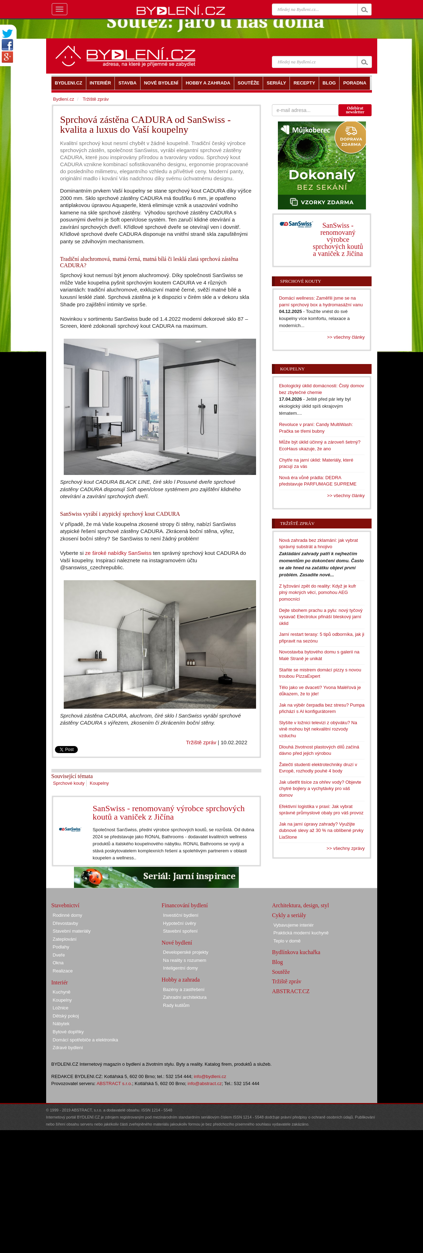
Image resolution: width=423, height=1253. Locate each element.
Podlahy (61, 947)
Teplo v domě (286, 941)
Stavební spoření (180, 931)
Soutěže (281, 972)
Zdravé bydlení (68, 1047)
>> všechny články (346, 337)
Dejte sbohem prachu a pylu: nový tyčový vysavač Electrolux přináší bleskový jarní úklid (320, 617)
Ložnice (61, 1007)
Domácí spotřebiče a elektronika (85, 1039)
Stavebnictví (65, 905)
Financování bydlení (185, 905)
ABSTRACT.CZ (291, 991)
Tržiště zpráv (201, 742)
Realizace (63, 970)
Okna (58, 962)
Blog (277, 962)
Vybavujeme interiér (293, 925)
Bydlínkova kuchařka (296, 952)
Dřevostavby (65, 923)
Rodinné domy (67, 915)
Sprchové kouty (69, 783)
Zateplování (65, 939)
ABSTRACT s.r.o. (114, 1083)
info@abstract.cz (205, 1083)
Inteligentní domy (180, 968)
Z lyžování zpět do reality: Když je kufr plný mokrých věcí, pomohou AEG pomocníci (317, 592)
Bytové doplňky (68, 1031)
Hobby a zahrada (181, 980)
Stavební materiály (72, 931)
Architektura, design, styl (300, 905)
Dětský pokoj (66, 1016)
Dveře (59, 955)
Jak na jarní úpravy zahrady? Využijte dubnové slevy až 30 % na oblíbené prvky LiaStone (321, 830)
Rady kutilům (176, 1005)
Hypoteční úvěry (179, 923)
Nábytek (61, 1023)
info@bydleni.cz (210, 1076)
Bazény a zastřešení (184, 989)
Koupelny (99, 783)
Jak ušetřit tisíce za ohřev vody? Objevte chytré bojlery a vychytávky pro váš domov (320, 788)
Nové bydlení (177, 943)
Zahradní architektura (185, 997)
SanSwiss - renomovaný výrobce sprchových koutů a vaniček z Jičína (169, 812)
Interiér (59, 982)
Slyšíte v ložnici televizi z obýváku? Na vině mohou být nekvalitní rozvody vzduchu (318, 729)
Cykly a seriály (289, 915)
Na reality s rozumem (184, 960)
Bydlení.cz (63, 99)
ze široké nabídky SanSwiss (118, 553)
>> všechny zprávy (345, 848)
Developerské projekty (186, 952)
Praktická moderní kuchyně (301, 932)
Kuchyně (62, 992)
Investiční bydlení (180, 915)
